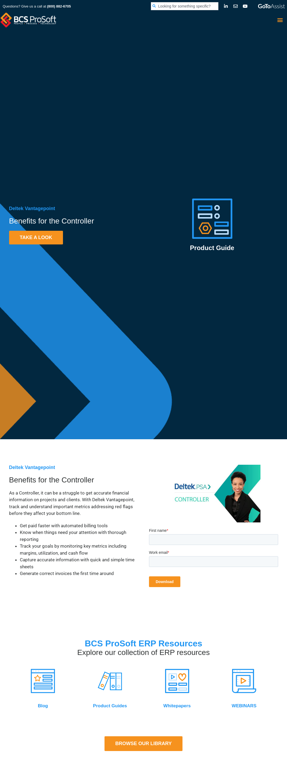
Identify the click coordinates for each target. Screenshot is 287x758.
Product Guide (212, 247)
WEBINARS (244, 705)
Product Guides (110, 705)
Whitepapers (177, 705)
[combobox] (184, 6)
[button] (279, 19)
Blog (43, 705)
